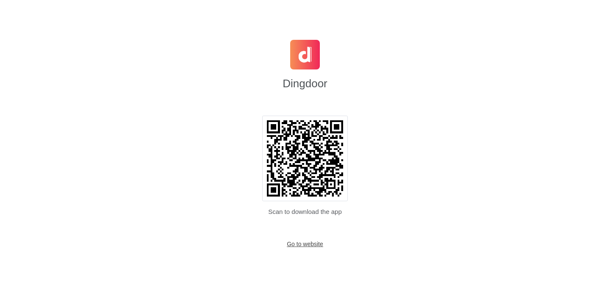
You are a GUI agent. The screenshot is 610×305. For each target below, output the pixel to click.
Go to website (305, 244)
